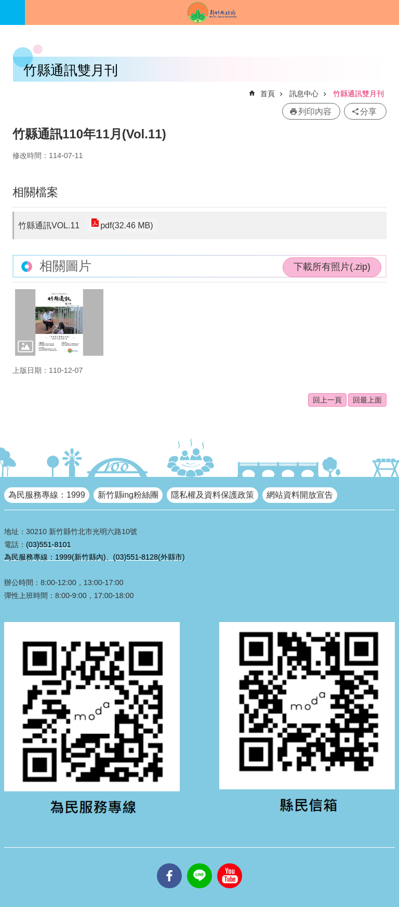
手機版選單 (12, 12)
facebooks (169, 863)
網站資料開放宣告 (300, 494)
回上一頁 (327, 400)
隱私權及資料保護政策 (212, 494)
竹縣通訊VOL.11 (48, 225)
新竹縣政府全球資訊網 (212, 12)
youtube (230, 863)
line (199, 863)
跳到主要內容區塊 (5, 5)
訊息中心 (303, 93)
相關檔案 (35, 192)
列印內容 (314, 111)
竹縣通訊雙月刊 (358, 93)
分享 (368, 111)
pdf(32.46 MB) (125, 225)
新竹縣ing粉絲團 (128, 494)
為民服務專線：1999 (46, 494)
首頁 (267, 93)
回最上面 (367, 400)
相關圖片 (65, 266)
